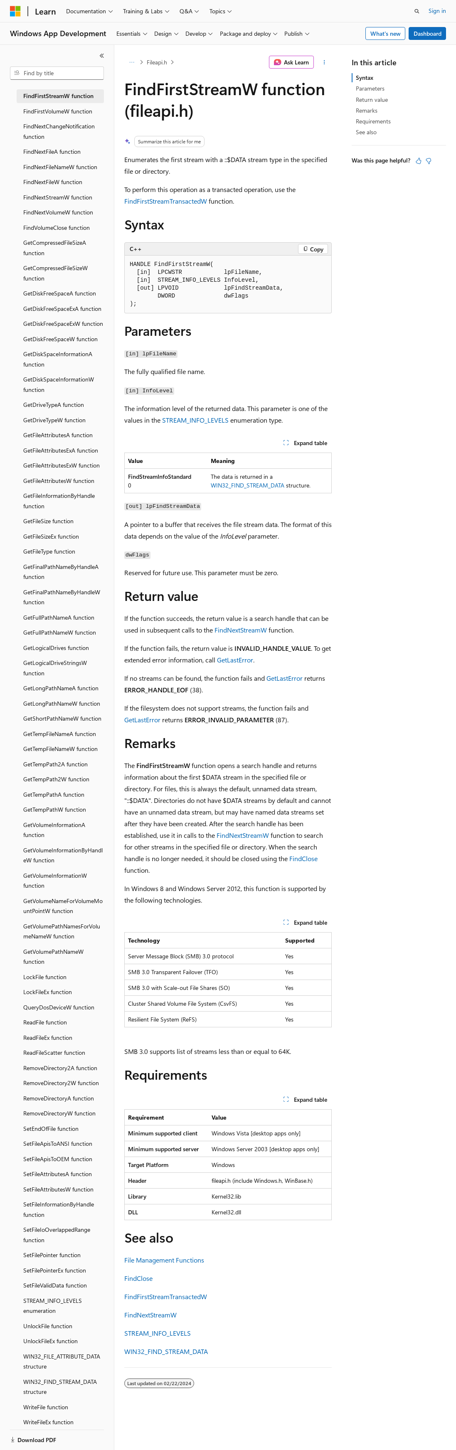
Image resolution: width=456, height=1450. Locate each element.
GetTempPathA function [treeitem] (53, 794)
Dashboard (427, 33)
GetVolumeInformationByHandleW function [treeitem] (63, 855)
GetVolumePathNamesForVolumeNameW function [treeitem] (61, 931)
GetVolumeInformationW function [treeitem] (55, 880)
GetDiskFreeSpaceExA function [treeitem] (62, 309)
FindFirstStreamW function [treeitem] (58, 96)
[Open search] (417, 11)
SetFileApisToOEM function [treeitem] (57, 1159)
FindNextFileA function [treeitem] (52, 151)
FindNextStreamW (240, 629)
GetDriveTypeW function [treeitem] (54, 420)
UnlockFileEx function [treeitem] (50, 1341)
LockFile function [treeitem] (45, 977)
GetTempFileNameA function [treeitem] (59, 734)
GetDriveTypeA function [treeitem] (53, 405)
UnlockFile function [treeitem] (47, 1326)
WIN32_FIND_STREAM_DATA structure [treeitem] (60, 1387)
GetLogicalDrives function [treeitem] (56, 648)
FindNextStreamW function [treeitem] (57, 197)
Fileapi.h (157, 62)
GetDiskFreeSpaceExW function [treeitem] (63, 323)
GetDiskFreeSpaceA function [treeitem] (59, 293)
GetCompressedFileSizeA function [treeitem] (54, 248)
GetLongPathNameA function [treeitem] (61, 688)
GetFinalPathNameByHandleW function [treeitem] (61, 597)
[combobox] (57, 73)
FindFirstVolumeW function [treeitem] (57, 111)
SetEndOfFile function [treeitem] (51, 1128)
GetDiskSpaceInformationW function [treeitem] (58, 384)
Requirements (373, 121)
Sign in (437, 11)
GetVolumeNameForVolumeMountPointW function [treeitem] (63, 906)
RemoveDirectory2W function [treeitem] (61, 1083)
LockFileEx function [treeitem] (47, 992)
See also (366, 132)
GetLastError (235, 659)
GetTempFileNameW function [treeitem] (60, 749)
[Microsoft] (15, 11)
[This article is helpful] (419, 161)
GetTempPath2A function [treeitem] (55, 764)
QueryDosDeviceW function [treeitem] (58, 1007)
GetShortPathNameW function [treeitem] (62, 718)
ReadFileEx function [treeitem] (47, 1037)
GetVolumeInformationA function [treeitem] (54, 830)
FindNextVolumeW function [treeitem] (58, 212)
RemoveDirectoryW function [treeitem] (59, 1113)
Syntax (364, 77)
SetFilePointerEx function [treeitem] (54, 1270)
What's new (385, 33)
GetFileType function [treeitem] (49, 551)
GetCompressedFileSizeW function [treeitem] (55, 273)
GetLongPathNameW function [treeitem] (61, 703)
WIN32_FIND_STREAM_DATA (247, 485)
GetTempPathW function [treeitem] (54, 809)
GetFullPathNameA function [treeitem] (58, 617)
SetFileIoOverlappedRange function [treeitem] (56, 1235)
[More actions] (324, 62)
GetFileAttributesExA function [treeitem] (60, 450)
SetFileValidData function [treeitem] (55, 1285)
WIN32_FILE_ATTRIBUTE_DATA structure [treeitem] (61, 1361)
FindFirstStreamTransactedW (165, 201)
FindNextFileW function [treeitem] (52, 182)
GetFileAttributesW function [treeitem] (58, 481)
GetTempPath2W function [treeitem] (56, 779)
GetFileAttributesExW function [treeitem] (61, 465)
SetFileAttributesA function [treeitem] (57, 1174)
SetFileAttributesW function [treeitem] (58, 1189)
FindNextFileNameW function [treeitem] (60, 167)
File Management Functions (164, 1260)
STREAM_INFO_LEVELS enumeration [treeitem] (52, 1306)
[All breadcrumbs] (131, 62)
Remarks (366, 110)
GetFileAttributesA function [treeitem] (58, 435)
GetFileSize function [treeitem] (48, 521)
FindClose (303, 858)
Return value (372, 99)
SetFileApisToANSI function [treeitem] (57, 1143)
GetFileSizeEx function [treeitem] (51, 536)
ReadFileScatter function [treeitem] (54, 1052)
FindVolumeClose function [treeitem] (56, 227)
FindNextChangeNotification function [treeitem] (59, 131)
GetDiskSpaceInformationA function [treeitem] (57, 359)
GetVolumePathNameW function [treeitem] (53, 957)
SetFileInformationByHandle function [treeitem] (58, 1209)
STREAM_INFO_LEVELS (195, 420)
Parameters (370, 88)
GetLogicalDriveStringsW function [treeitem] (55, 668)
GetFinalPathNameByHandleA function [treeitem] (61, 572)
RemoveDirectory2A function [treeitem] (60, 1068)
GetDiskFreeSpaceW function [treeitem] (60, 339)
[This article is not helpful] (429, 161)
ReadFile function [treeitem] (45, 1022)
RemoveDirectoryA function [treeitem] (58, 1098)
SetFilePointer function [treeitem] (52, 1255)
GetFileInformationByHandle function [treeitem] (59, 501)
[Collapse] (102, 55)
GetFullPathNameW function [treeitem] (59, 632)
